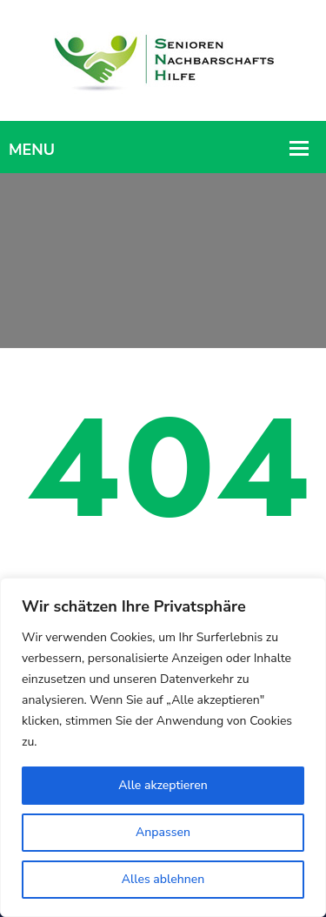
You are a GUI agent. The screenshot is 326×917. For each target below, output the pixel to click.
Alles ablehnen (163, 879)
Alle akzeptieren (163, 785)
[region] (163, 747)
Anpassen (163, 832)
